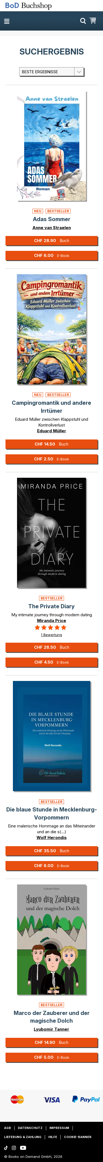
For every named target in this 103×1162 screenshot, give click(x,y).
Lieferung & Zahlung (22, 1137)
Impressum (59, 1128)
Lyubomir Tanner (51, 1029)
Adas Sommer (51, 219)
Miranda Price (51, 620)
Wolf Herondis (52, 837)
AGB (7, 1128)
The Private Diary (51, 606)
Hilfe (52, 1137)
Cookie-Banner (77, 1137)
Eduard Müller (51, 430)
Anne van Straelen (51, 227)
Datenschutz (30, 1128)
